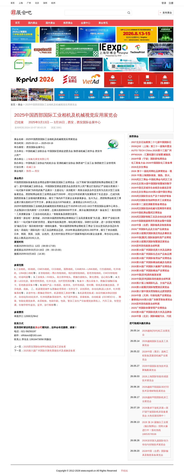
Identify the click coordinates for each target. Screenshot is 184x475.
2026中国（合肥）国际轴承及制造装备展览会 (155, 453)
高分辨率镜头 (64, 277)
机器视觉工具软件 (63, 293)
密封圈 (90, 285)
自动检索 (96, 297)
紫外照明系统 (37, 281)
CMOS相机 (43, 269)
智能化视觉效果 (27, 301)
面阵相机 (68, 269)
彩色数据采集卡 (27, 285)
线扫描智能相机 (76, 273)
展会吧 (25, 14)
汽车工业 (107, 301)
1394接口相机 (26, 273)
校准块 (66, 285)
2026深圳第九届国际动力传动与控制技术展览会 (155, 442)
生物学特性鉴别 (27, 305)
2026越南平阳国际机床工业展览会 (155, 399)
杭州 (53, 3)
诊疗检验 (49, 305)
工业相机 (20, 269)
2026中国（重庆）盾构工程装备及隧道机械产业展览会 (155, 355)
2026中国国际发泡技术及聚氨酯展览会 (155, 368)
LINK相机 (92, 269)
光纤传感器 (78, 285)
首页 (13, 3)
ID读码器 (23, 277)
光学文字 (73, 289)
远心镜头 (105, 277)
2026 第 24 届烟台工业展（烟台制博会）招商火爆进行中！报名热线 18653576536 (155, 428)
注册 (171, 3)
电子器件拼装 (71, 297)
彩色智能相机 (94, 273)
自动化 (95, 289)
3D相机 (31, 269)
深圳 (45, 3)
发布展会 (167, 12)
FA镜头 (50, 277)
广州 (29, 3)
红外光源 (51, 281)
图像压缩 (105, 281)
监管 (39, 305)
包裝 (63, 301)
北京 (37, 3)
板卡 (81, 281)
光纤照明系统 (65, 281)
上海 (21, 3)
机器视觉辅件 (43, 289)
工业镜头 (40, 277)
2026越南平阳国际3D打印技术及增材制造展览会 (155, 389)
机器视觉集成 (87, 293)
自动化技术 (32, 297)
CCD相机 (56, 269)
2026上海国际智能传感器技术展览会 (155, 378)
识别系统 (84, 289)
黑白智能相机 (59, 273)
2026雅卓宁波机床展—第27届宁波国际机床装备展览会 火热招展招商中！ (155, 411)
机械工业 (31, 167)
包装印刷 (53, 301)
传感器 (57, 285)
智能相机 (45, 273)
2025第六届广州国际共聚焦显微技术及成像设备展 (49, 350)
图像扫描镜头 (80, 277)
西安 (37, 171)
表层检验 (42, 301)
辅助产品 (47, 285)
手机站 (124, 470)
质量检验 (84, 297)
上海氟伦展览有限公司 (37, 159)
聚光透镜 (94, 277)
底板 (25, 289)
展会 (20, 104)
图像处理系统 (59, 289)
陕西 (28, 171)
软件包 (31, 293)
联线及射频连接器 (105, 285)
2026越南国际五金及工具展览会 (155, 343)
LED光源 (23, 281)
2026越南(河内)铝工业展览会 (156, 332)
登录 (164, 3)
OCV (111, 297)
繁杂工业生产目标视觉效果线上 (84, 301)
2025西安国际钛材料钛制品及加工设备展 (44, 346)
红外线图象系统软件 (50, 297)
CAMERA (80, 269)
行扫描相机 (105, 269)
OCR (105, 297)
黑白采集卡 (92, 281)
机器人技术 (105, 289)
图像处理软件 (45, 293)
